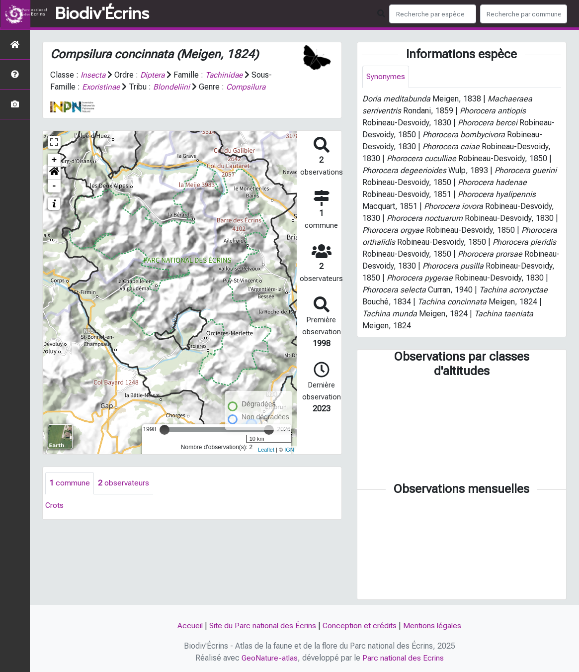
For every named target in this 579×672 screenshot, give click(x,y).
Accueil (187, 626)
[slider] (164, 429)
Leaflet (266, 449)
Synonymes (386, 77)
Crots (54, 505)
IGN (289, 449)
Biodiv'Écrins (102, 14)
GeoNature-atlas (268, 658)
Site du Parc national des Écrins (262, 626)
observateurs (123, 482)
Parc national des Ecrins (403, 658)
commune (69, 482)
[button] (54, 172)
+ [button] (54, 160)
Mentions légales (435, 626)
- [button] (54, 186)
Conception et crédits (361, 626)
